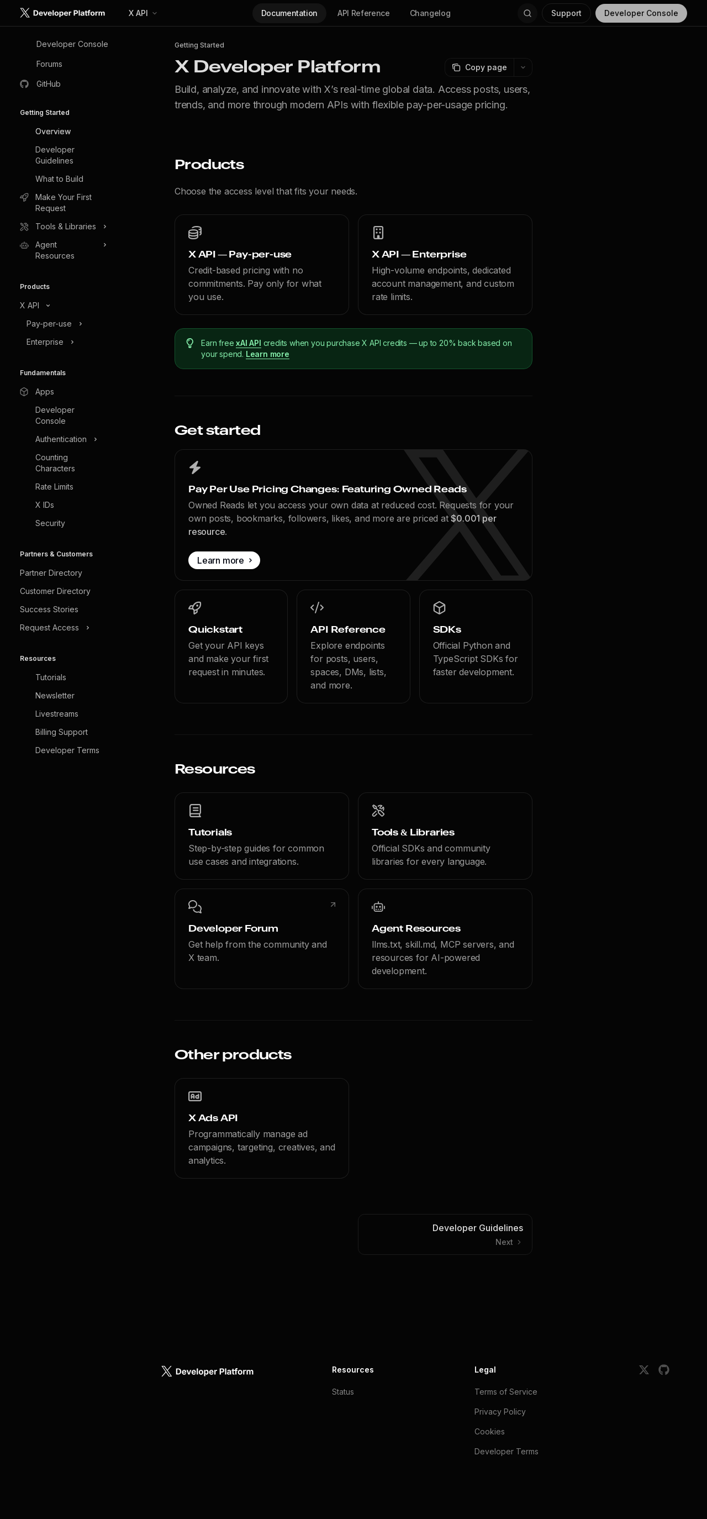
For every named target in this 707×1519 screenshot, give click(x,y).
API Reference (363, 13)
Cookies (489, 1431)
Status (343, 1391)
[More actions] (523, 67)
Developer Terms (506, 1451)
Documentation (289, 13)
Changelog (430, 13)
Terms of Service (505, 1391)
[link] (262, 264)
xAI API (248, 343)
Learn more (267, 354)
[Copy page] (479, 67)
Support (566, 13)
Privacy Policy (500, 1411)
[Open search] (527, 13)
